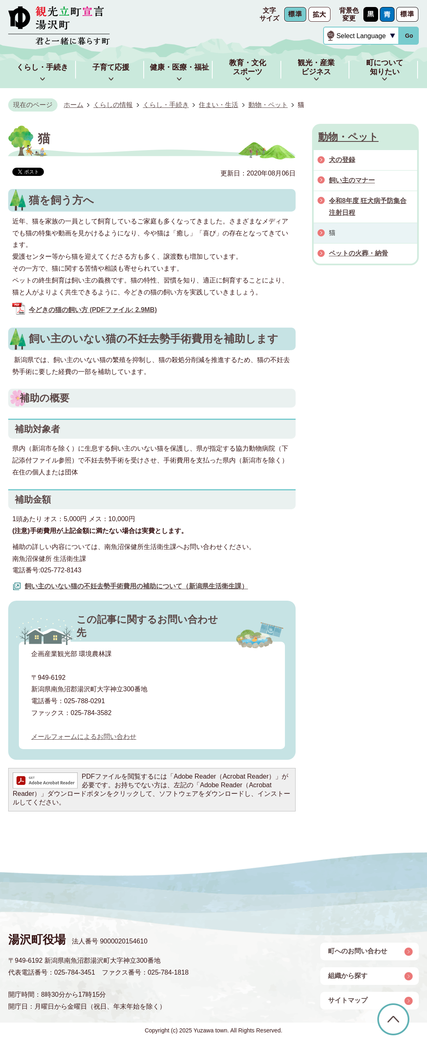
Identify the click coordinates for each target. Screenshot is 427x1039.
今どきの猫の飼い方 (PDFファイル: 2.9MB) (93, 309)
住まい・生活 (218, 104)
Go (409, 35)
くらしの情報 (113, 104)
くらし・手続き (166, 104)
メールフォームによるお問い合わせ (83, 736)
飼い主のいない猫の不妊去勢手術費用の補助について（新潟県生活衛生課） (136, 586)
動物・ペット (268, 104)
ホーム (73, 104)
